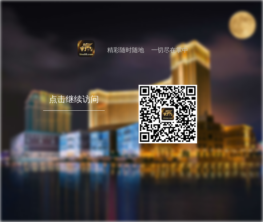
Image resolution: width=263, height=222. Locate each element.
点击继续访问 (74, 109)
